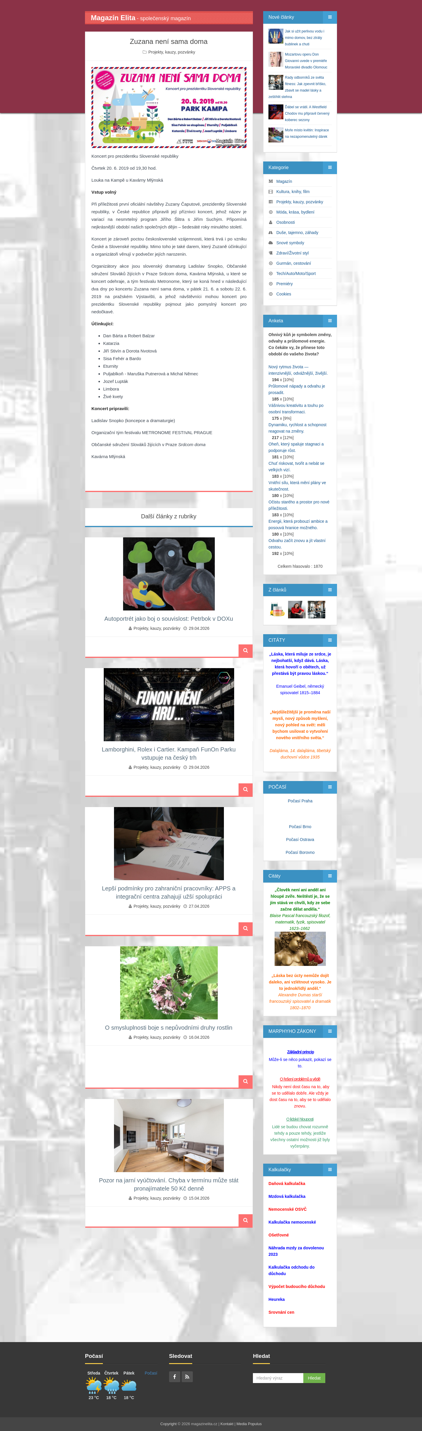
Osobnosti (285, 222)
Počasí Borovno (300, 852)
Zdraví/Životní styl (292, 253)
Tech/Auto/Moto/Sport (296, 273)
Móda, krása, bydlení (295, 212)
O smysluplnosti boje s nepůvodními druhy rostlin (168, 1027)
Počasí (151, 1373)
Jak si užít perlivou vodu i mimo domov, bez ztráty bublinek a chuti (304, 37)
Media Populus (249, 1424)
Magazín (284, 181)
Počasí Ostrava (300, 839)
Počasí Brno (300, 826)
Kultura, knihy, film (292, 191)
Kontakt (226, 1424)
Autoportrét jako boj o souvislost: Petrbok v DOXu (168, 618)
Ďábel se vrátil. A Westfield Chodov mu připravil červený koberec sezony (307, 113)
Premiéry (284, 283)
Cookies (283, 294)
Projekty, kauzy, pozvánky (171, 52)
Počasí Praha (300, 801)
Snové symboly (290, 242)
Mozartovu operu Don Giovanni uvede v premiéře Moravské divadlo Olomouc (306, 60)
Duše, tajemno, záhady (297, 232)
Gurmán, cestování (293, 263)
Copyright (168, 1424)
